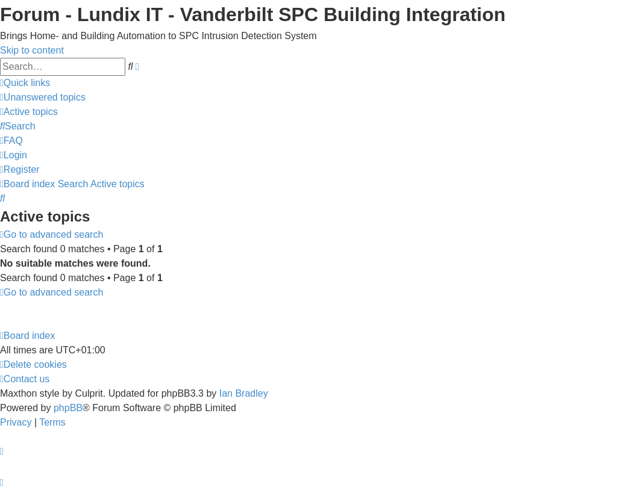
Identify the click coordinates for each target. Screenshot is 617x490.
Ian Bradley (243, 393)
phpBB (68, 408)
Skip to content (32, 50)
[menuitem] (43, 97)
